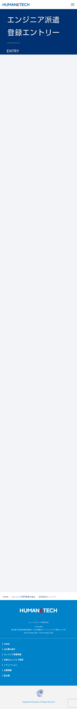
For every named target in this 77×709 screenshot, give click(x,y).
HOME (5, 597)
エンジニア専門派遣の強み (23, 597)
